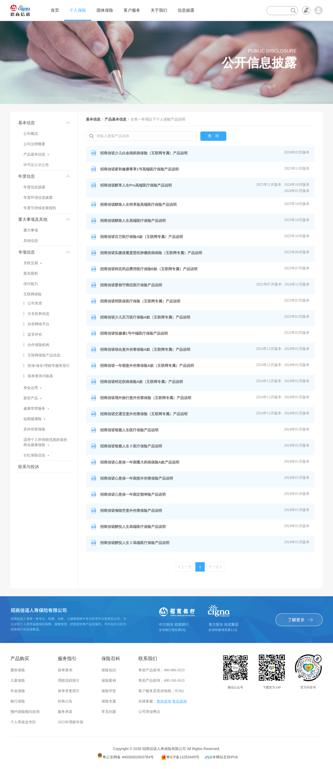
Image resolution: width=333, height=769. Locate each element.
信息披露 (186, 10)
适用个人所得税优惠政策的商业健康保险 (45, 442)
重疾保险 (17, 670)
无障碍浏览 (306, 10)
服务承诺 (65, 712)
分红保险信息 (36, 455)
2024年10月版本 (297, 185)
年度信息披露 (34, 187)
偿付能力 (30, 284)
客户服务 (132, 10)
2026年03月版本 (297, 152)
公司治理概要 (34, 144)
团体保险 (105, 10)
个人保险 (77, 10)
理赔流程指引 (69, 680)
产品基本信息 (36, 154)
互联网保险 (32, 294)
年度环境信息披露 (38, 198)
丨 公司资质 (32, 303)
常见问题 (108, 712)
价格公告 (65, 701)
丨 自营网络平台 (35, 324)
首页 (55, 10)
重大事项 (30, 230)
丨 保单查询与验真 (37, 376)
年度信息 (44, 176)
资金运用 (32, 388)
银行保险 (17, 701)
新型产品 (32, 398)
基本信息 (44, 123)
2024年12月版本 (268, 349)
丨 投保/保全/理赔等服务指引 (46, 366)
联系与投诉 (28, 467)
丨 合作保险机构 (35, 345)
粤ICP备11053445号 (180, 757)
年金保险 (17, 691)
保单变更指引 (69, 691)
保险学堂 (108, 691)
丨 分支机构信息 (35, 314)
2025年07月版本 (297, 268)
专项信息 (44, 252)
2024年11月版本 (297, 284)
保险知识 (108, 670)
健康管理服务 (36, 408)
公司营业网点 (149, 712)
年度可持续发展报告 (39, 208)
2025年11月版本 (297, 168)
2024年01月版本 (297, 191)
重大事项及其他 (44, 219)
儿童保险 (17, 680)
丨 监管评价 (32, 334)
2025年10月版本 (297, 204)
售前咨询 (164, 701)
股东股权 (30, 273)
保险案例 (108, 680)
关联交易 (32, 263)
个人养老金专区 (23, 722)
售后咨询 (179, 701)
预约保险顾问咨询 (25, 712)
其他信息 (30, 241)
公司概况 (30, 134)
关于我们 (159, 10)
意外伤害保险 (34, 429)
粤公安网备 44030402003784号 (125, 756)
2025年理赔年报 (70, 722)
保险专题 (108, 701)
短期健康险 (34, 419)
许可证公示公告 (36, 165)
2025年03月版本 (297, 317)
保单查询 (65, 670)
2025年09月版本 (297, 252)
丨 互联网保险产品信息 (41, 355)
